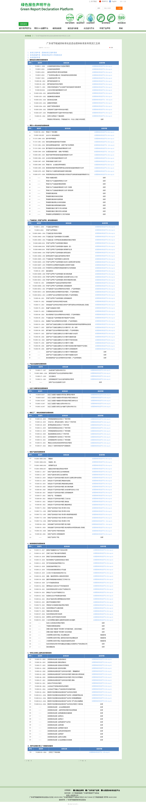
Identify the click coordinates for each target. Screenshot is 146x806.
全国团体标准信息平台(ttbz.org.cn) (105, 340)
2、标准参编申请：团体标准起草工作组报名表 (45, 55)
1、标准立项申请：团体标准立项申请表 (42, 53)
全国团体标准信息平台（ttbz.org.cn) (102, 99)
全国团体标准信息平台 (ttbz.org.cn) (102, 66)
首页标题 (28, 36)
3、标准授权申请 (34, 57)
